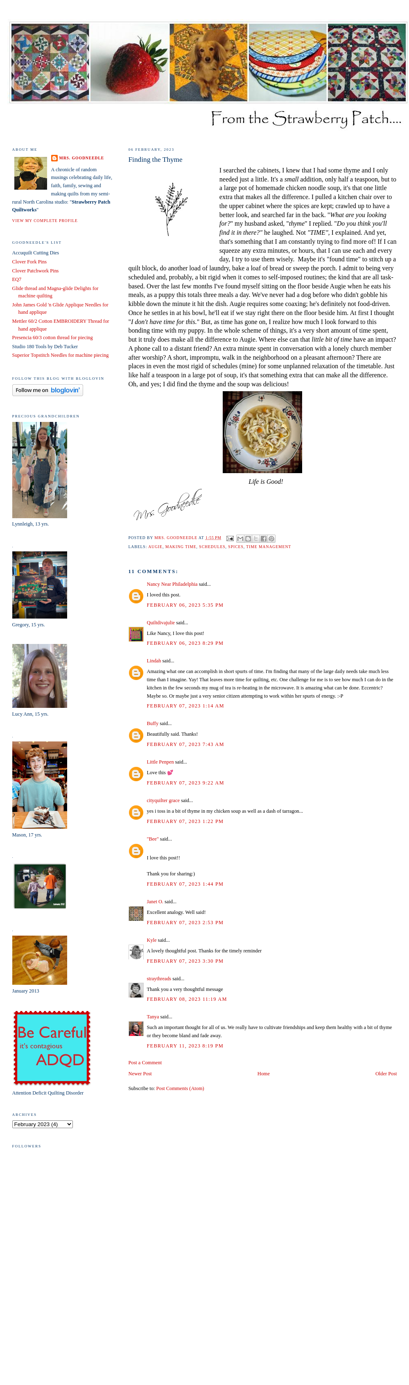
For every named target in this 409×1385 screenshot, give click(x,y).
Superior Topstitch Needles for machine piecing (60, 355)
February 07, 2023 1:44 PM (185, 884)
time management (268, 546)
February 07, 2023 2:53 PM (185, 922)
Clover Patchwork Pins (35, 271)
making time (181, 546)
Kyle (152, 940)
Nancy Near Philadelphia (172, 584)
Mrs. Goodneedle (81, 158)
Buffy (153, 723)
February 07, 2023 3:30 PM (185, 961)
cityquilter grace (163, 800)
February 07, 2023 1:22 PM (185, 821)
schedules (212, 546)
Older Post (386, 1074)
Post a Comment (145, 1062)
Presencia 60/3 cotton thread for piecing (52, 337)
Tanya (153, 1017)
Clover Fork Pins (29, 262)
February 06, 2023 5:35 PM (185, 605)
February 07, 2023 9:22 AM (185, 783)
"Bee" (153, 839)
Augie (155, 546)
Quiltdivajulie (161, 623)
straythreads (159, 979)
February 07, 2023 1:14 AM (185, 706)
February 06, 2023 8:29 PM (185, 643)
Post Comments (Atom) (180, 1088)
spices (235, 546)
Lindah (154, 661)
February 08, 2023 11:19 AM (187, 999)
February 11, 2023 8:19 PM (185, 1046)
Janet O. (155, 901)
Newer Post (140, 1074)
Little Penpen (160, 762)
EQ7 (17, 279)
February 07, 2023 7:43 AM (185, 744)
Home (264, 1074)
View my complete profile (45, 220)
